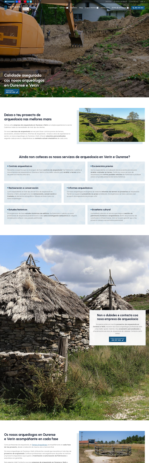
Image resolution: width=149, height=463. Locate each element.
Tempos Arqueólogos (39, 445)
